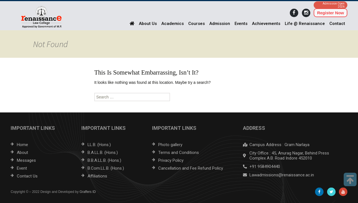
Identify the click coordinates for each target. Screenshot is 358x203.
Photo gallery (170, 144)
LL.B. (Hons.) (99, 144)
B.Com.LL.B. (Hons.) (106, 168)
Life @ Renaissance (305, 23)
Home (22, 144)
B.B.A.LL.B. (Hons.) (104, 160)
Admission (219, 23)
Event (22, 168)
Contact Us (27, 176)
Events (241, 23)
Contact (337, 23)
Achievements (266, 23)
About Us (148, 23)
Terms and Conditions (178, 152)
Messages (26, 160)
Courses (196, 23)
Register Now (330, 12)
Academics (172, 23)
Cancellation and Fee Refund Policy (190, 168)
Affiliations (97, 176)
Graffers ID (87, 192)
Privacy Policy (170, 160)
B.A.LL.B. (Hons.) (103, 152)
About (22, 152)
